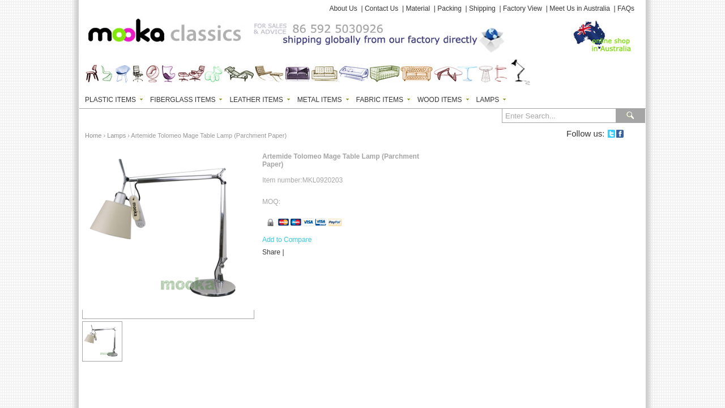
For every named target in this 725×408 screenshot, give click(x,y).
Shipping (482, 8)
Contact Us (381, 8)
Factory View (522, 8)
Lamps (116, 135)
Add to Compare (287, 240)
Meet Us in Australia (579, 8)
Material (418, 8)
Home (93, 135)
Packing (449, 8)
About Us (343, 8)
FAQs (625, 8)
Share (271, 252)
